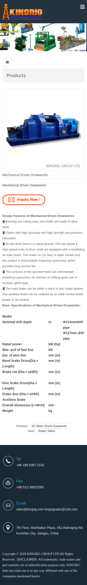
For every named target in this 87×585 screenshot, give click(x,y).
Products (16, 75)
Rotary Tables (46, 431)
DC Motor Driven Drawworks (49, 426)
